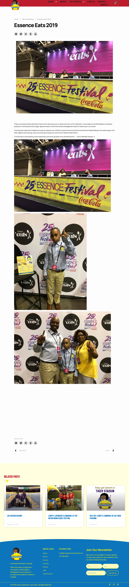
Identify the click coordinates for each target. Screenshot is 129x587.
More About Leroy (28, 19)
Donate (104, 5)
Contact (102, 2)
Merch (63, 2)
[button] (16, 34)
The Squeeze (77, 1)
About (52, 1)
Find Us (91, 2)
